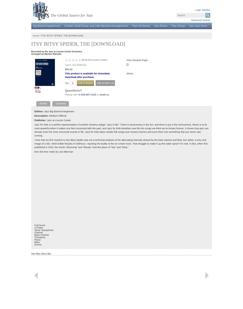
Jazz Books (163, 26)
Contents (61, 110)
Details (43, 110)
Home (36, 42)
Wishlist (206, 10)
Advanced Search (200, 20)
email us (104, 101)
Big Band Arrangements (47, 26)
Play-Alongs (182, 26)
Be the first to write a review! (95, 66)
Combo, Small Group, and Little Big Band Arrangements (98, 26)
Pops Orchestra (143, 26)
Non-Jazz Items (43, 32)
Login (198, 10)
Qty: (67, 89)
